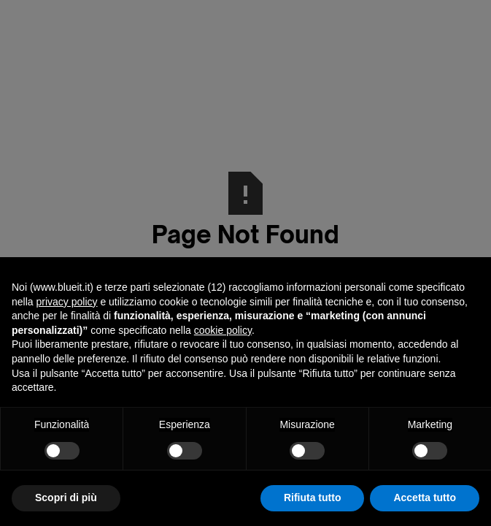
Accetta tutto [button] (424, 497)
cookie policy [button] (223, 330)
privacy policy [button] (66, 302)
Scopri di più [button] (66, 497)
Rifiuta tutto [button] (312, 497)
